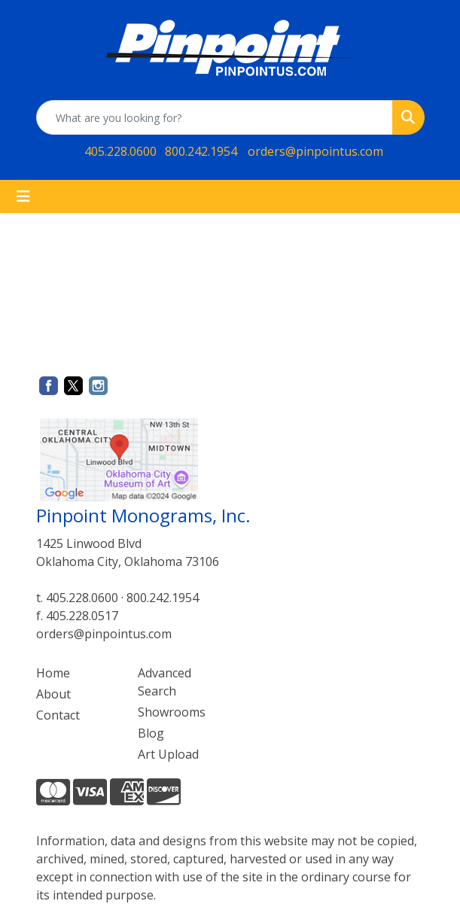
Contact (58, 715)
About (53, 694)
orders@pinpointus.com (315, 151)
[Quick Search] (214, 117)
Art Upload (168, 754)
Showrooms (172, 712)
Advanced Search (164, 682)
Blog (151, 733)
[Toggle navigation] (23, 196)
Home (53, 673)
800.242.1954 (201, 151)
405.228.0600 (120, 151)
